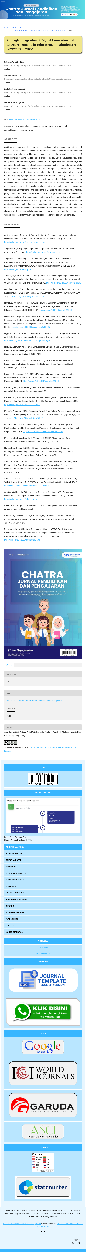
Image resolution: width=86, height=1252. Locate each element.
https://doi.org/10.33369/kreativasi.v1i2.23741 (43, 431)
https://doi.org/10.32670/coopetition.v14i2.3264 (25, 242)
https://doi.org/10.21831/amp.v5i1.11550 (41, 381)
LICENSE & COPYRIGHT (15, 893)
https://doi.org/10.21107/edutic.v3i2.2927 (22, 404)
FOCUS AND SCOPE (14, 854)
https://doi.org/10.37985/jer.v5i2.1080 (55, 310)
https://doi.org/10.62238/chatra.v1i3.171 (26, 418)
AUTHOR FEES (12, 919)
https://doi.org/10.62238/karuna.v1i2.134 (22, 540)
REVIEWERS (11, 867)
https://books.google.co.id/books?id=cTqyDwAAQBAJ (28, 340)
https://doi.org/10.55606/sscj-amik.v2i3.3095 (30, 327)
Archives (16, 27)
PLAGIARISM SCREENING (16, 899)
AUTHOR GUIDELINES (15, 913)
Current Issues (42, 947)
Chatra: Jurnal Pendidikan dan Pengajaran (22, 1223)
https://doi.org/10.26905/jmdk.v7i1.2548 (26, 296)
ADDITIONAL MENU (15, 847)
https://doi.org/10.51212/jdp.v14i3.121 (20, 269)
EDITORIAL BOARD (14, 860)
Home (7, 27)
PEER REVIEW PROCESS (16, 873)
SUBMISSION (11, 886)
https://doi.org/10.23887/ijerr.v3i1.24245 (63, 283)
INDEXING (10, 906)
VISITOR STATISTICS (14, 932)
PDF (10, 665)
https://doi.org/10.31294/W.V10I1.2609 (43, 252)
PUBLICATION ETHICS (15, 880)
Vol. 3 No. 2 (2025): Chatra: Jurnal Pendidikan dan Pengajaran (35, 30)
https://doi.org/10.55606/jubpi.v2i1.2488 (21, 499)
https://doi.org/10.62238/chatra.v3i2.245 (25, 119)
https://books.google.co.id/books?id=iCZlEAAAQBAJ (27, 486)
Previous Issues (43, 953)
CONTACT (10, 926)
